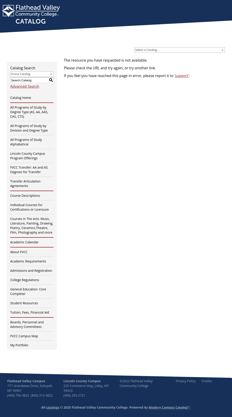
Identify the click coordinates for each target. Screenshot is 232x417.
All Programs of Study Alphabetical (26, 141)
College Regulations (24, 280)
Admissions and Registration (31, 270)
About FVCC (18, 252)
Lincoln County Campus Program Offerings (27, 155)
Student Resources (24, 303)
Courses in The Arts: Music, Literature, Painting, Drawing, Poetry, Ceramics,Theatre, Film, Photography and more (31, 226)
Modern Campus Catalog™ (169, 407)
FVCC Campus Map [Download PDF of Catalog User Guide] (24, 336)
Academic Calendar (24, 242)
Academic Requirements (28, 261)
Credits (206, 381)
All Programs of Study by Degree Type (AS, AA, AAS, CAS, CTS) (29, 112)
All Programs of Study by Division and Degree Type (29, 128)
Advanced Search (24, 86)
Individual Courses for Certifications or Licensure (29, 207)
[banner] (31, 14)
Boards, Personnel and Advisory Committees (27, 324)
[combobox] (179, 50)
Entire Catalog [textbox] (20, 74)
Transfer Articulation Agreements (25, 183)
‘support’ (181, 75)
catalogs (52, 407)
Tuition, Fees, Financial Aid (29, 312)
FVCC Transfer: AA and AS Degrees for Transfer (29, 169)
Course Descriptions (25, 195)
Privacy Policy (185, 381)
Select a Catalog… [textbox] (147, 50)
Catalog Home (20, 97)
